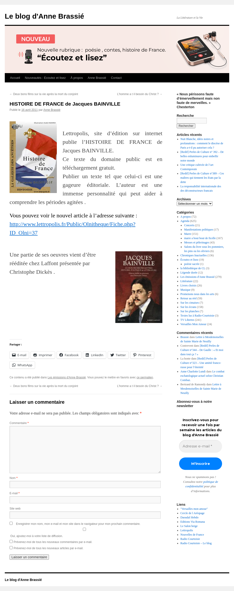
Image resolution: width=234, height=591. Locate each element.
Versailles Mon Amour (194, 324)
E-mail (15, 493)
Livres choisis (189, 285)
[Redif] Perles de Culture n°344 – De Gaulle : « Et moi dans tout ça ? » (202, 350)
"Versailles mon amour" (194, 508)
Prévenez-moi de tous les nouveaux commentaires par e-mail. (53, 542)
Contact (116, 78)
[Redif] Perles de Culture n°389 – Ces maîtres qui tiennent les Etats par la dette (202, 178)
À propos (76, 78)
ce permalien (145, 377)
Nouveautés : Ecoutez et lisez (45, 78)
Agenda (185, 221)
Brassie (185, 337)
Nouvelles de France (192, 534)
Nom (13, 478)
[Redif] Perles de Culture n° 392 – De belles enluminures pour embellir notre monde (202, 156)
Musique (186, 289)
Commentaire (19, 423)
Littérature (187, 281)
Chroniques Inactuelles (194, 255)
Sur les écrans (189, 307)
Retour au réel (189, 298)
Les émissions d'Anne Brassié (67, 377)
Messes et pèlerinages (196, 242)
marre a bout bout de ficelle (200, 238)
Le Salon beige (189, 526)
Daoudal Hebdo (190, 517)
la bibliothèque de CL (193, 268)
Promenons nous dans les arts (197, 294)
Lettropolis (187, 530)
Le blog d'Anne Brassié (44, 16)
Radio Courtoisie (190, 539)
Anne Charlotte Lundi (193, 371)
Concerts (189, 225)
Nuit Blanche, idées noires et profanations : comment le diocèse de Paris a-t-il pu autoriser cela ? (202, 143)
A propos (186, 216)
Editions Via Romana (193, 521)
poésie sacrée (191, 264)
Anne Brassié (97, 78)
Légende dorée (189, 272)
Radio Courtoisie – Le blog (196, 543)
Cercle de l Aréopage (193, 513)
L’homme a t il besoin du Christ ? (139, 94)
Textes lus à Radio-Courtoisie (197, 315)
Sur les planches (190, 311)
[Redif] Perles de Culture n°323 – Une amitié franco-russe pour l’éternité (201, 363)
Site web (15, 508)
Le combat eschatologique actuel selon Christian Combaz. (202, 376)
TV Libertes (187, 320)
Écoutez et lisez (189, 259)
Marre (187, 234)
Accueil (15, 78)
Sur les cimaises (190, 302)
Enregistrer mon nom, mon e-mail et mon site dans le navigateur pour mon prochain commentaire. (78, 524)
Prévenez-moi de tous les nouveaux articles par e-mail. (48, 548)
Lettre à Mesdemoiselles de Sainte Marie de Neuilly (201, 389)
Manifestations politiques (198, 229)
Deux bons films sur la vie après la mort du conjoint (44, 94)
